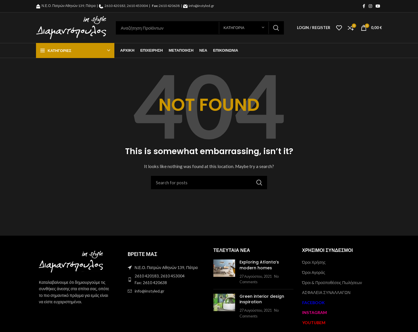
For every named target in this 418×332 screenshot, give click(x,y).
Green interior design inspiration (261, 299)
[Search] (200, 28)
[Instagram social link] (370, 6)
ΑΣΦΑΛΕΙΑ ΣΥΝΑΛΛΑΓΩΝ (326, 292)
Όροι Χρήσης (314, 262)
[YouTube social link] (378, 6)
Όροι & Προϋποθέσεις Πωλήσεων (332, 282)
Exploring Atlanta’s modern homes (259, 265)
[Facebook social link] (364, 6)
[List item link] (165, 279)
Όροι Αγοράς (313, 272)
